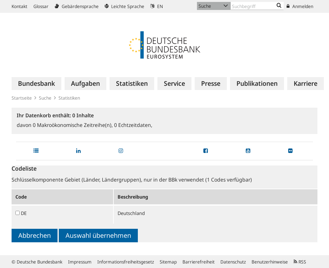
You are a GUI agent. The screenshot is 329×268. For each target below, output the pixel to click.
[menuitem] (36, 83)
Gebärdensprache (77, 6)
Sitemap (168, 262)
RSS (300, 262)
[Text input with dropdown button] (257, 6)
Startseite (22, 98)
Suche (45, 98)
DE (24, 213)
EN (156, 6)
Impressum (80, 262)
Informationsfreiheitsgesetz (125, 262)
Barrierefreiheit (198, 262)
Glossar (41, 6)
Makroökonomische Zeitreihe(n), (73, 125)
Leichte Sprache (124, 6)
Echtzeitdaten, (133, 125)
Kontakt (19, 6)
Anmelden (300, 6)
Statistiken (69, 98)
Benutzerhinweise (270, 262)
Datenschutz (233, 262)
